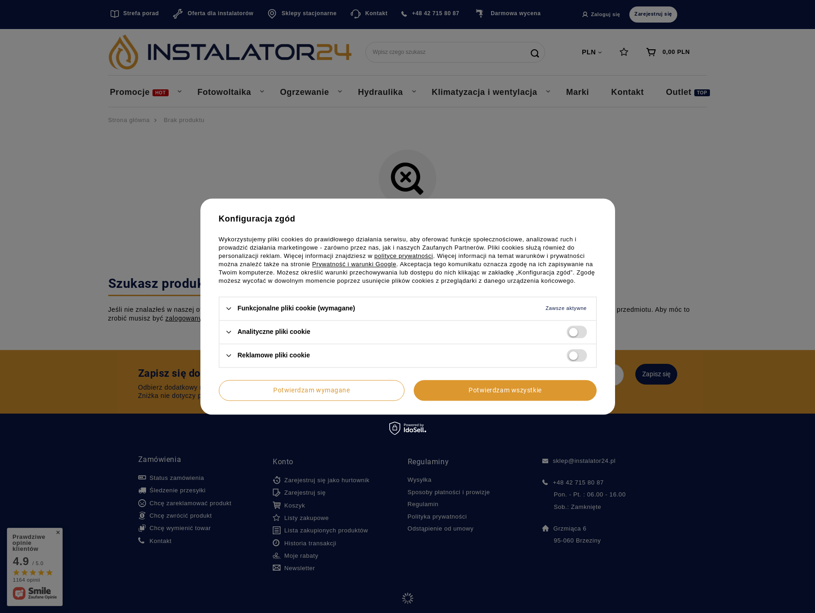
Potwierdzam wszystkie (505, 390)
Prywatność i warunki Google (354, 264)
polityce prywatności (404, 255)
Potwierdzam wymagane (311, 390)
